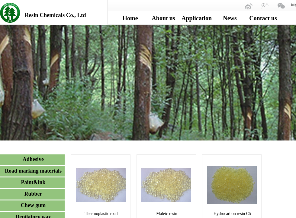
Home (130, 18)
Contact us (263, 18)
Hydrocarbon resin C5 (232, 213)
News (230, 18)
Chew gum (33, 205)
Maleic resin (166, 213)
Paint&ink (33, 182)
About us (163, 18)
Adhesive (33, 159)
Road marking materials (33, 171)
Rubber (33, 194)
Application (197, 18)
